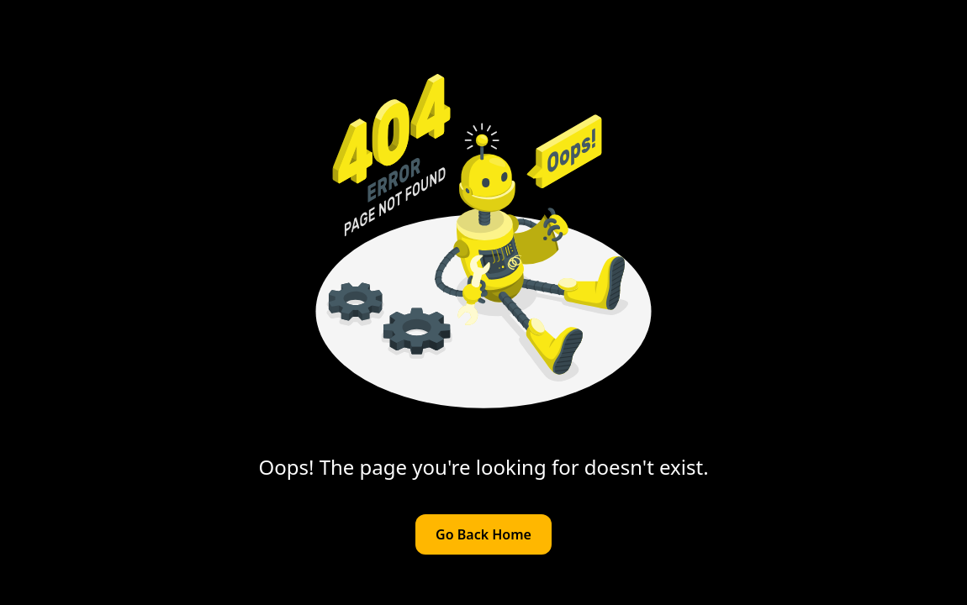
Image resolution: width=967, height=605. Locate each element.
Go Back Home (483, 534)
